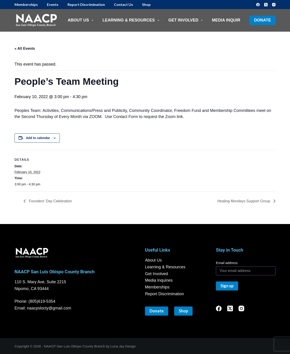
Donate (262, 20)
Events (52, 4)
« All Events (24, 48)
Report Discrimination (86, 4)
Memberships (26, 4)
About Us (81, 20)
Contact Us (123, 4)
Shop (146, 4)
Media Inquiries (229, 20)
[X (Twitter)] (266, 4)
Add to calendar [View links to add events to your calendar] (38, 138)
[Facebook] (258, 4)
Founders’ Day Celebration (50, 201)
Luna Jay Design (123, 346)
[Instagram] (274, 4)
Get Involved (186, 20)
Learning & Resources (131, 20)
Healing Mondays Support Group (244, 201)
